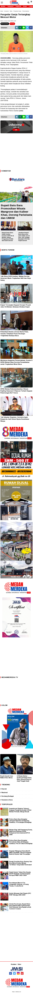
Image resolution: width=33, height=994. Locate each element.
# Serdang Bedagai (7, 796)
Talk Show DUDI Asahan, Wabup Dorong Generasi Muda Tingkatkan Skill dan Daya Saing (15, 278)
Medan (3, 6)
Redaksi (13, 964)
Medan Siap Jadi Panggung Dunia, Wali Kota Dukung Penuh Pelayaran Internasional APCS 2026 (20, 832)
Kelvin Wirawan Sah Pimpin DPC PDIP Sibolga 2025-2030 (20, 894)
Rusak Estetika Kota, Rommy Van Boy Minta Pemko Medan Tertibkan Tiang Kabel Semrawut (20, 863)
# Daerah (3, 789)
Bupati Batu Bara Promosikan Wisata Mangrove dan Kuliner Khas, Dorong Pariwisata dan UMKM (16, 211)
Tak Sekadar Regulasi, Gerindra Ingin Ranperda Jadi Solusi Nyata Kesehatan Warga (14, 419)
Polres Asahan (25, 11)
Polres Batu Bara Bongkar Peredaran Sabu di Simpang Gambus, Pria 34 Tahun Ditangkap (20, 842)
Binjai (25, 6)
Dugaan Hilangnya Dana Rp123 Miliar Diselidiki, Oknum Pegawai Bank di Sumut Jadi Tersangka (20, 852)
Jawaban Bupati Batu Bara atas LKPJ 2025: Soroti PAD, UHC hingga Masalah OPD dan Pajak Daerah (24, 236)
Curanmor (6, 11)
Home (1, 11)
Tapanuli (18, 6)
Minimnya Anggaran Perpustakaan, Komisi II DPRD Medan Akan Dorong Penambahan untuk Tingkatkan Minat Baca (16, 362)
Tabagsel (10, 6)
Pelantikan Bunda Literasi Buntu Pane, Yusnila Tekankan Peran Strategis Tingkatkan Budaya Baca (14, 333)
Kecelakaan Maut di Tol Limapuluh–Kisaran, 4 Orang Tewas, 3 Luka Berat (19, 884)
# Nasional (3, 792)
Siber (19, 964)
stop (12, 23)
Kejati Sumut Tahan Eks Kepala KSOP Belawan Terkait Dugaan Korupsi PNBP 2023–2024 (20, 873)
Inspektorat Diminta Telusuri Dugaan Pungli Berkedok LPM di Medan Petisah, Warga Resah (20, 810)
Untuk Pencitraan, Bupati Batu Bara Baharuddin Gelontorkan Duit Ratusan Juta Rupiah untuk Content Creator (20, 906)
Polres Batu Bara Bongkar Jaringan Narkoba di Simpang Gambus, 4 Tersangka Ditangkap (20, 820)
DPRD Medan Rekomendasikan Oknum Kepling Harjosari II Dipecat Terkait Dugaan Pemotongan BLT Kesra (16, 391)
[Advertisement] (16, 152)
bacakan (4, 23)
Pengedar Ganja (17, 11)
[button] (31, 1)
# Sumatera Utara (6, 800)
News (11, 11)
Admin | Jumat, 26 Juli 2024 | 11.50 (8, 20)
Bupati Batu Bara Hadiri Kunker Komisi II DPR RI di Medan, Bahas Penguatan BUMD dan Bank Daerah (8, 236)
